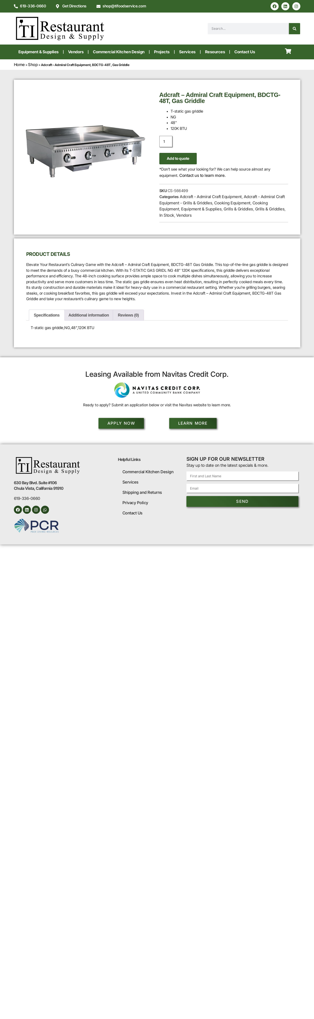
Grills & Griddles (238, 209)
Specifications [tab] (47, 315)
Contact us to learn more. (202, 175)
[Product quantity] (165, 141)
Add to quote (178, 158)
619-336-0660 (27, 498)
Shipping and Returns (142, 492)
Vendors (76, 51)
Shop (33, 64)
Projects (162, 51)
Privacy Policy (135, 502)
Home (19, 64)
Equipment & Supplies (38, 51)
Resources (215, 51)
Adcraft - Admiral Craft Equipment (211, 196)
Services (187, 51)
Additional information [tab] (88, 315)
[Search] (294, 28)
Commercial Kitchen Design (119, 51)
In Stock (166, 215)
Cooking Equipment (232, 203)
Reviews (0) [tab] (128, 315)
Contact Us (244, 51)
